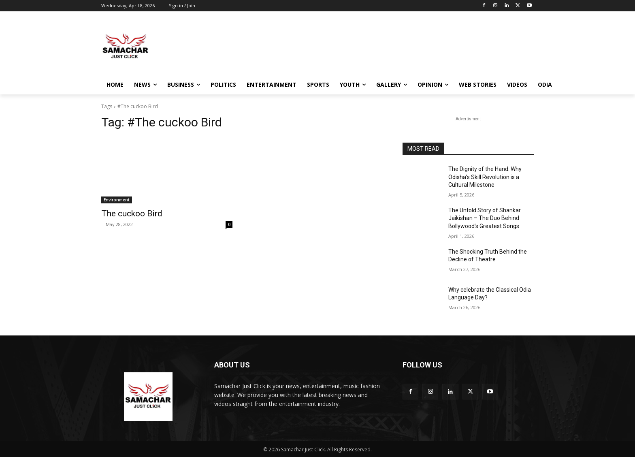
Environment (117, 200)
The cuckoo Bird (131, 213)
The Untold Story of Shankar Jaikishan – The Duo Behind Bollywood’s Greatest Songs (484, 218)
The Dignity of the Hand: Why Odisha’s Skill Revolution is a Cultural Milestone (485, 177)
